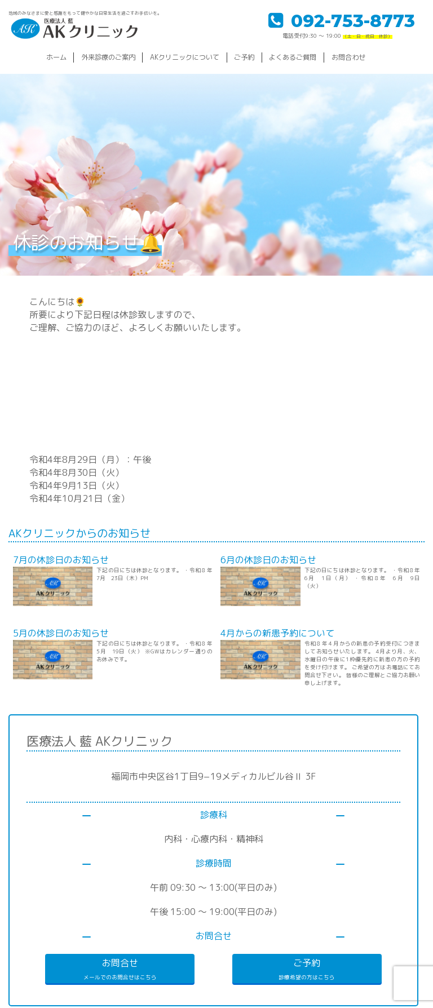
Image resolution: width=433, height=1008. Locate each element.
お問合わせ (348, 57)
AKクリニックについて (184, 57)
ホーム (56, 57)
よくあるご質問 (292, 57)
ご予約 (244, 57)
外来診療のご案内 (108, 57)
